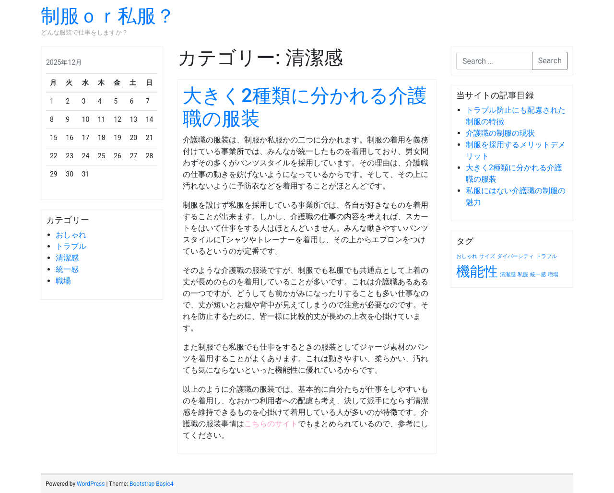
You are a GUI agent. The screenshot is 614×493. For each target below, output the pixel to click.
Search (550, 60)
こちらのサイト (271, 423)
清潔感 (67, 257)
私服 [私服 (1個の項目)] (523, 274)
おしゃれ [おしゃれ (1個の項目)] (466, 256)
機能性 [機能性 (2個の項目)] (477, 271)
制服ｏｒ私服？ (108, 16)
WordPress (91, 484)
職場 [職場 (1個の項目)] (553, 274)
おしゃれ (71, 234)
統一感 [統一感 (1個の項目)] (538, 274)
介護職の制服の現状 (500, 133)
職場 (63, 280)
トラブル (71, 246)
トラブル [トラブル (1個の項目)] (546, 256)
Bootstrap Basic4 (151, 484)
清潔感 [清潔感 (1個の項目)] (508, 274)
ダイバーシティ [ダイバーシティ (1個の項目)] (515, 256)
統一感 (67, 269)
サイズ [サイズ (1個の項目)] (487, 256)
